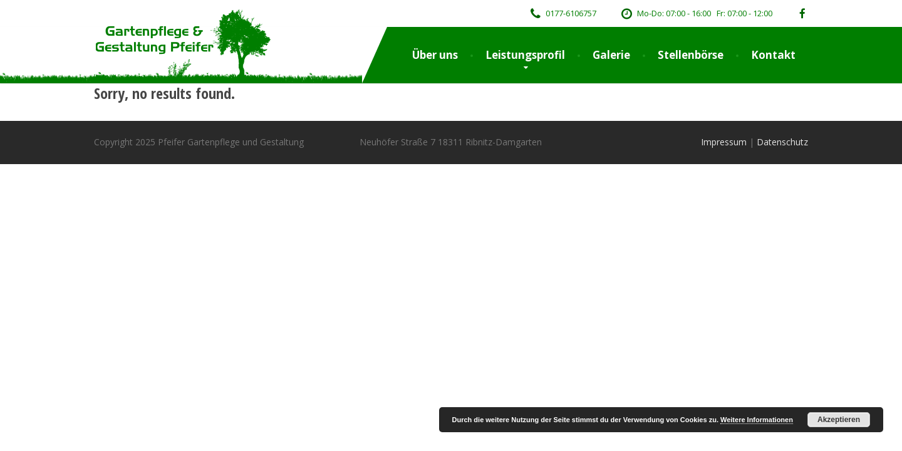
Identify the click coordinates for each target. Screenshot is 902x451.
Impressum (724, 142)
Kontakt (773, 55)
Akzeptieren (838, 419)
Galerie (611, 55)
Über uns (435, 55)
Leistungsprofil (525, 55)
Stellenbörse (690, 55)
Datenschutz (782, 142)
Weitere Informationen (756, 419)
